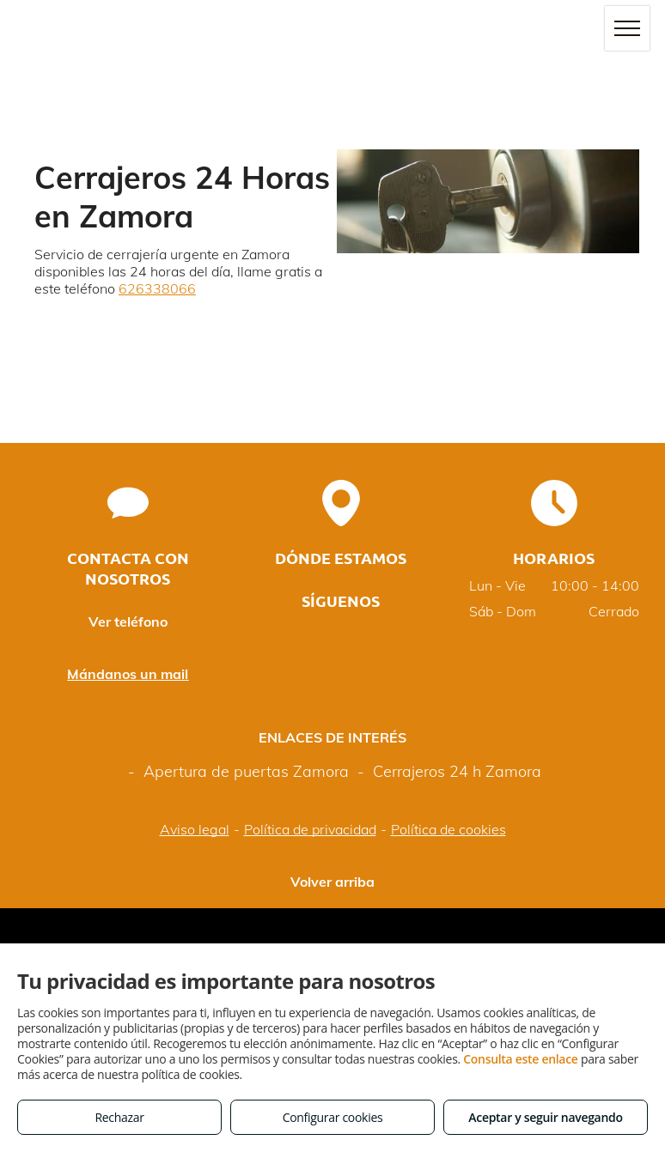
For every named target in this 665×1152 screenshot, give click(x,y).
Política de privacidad (310, 829)
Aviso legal (194, 829)
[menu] (627, 28)
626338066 (157, 288)
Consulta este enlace (520, 1059)
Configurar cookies (333, 1117)
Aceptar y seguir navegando (545, 1117)
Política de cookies (448, 829)
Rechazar (119, 1117)
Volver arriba (332, 881)
